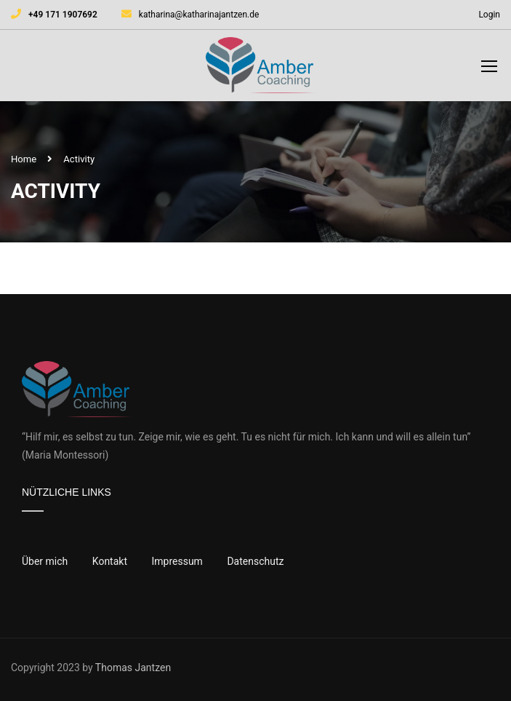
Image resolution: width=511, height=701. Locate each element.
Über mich (45, 561)
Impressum (176, 561)
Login (489, 14)
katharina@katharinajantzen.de (199, 14)
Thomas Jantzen (133, 667)
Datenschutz (255, 561)
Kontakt (109, 561)
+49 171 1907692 (62, 14)
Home (23, 159)
